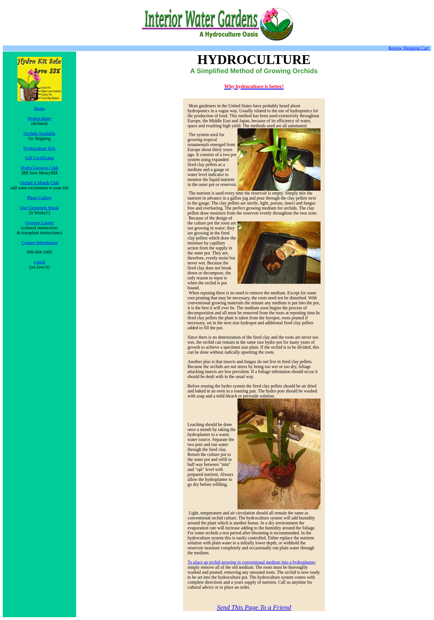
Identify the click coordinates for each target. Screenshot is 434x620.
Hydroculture (39, 118)
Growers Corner (39, 222)
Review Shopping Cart (409, 48)
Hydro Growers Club (39, 167)
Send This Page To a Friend (254, 607)
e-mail (39, 262)
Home (39, 108)
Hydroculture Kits (40, 148)
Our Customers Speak (39, 207)
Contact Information (39, 242)
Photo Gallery (39, 197)
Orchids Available (39, 133)
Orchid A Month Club (39, 182)
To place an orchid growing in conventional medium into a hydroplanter (251, 562)
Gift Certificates (39, 157)
